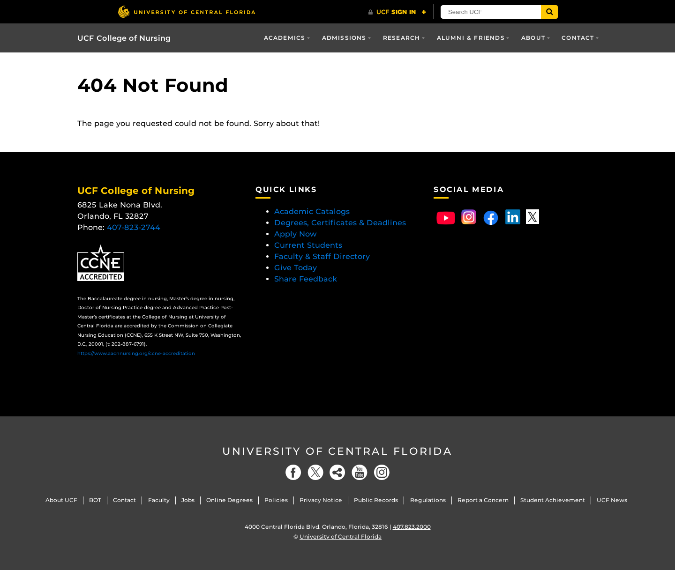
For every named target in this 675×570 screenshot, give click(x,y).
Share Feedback (305, 278)
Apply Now (295, 233)
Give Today (295, 267)
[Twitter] (315, 472)
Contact (578, 37)
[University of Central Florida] (186, 11)
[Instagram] (382, 472)
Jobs (188, 499)
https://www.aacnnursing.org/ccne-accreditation (136, 353)
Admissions (344, 37)
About (533, 37)
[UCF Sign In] (397, 12)
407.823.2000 (412, 526)
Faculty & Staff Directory (322, 256)
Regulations (428, 499)
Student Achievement (552, 499)
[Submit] (549, 12)
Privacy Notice (321, 499)
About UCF (61, 499)
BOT (95, 499)
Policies (276, 499)
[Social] (337, 472)
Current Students (308, 245)
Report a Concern (483, 499)
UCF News (612, 499)
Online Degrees (229, 499)
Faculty (159, 499)
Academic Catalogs (312, 211)
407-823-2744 (133, 227)
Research (401, 37)
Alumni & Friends (471, 37)
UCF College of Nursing (124, 38)
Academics (285, 37)
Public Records (376, 499)
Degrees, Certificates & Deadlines (341, 222)
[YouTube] (360, 472)
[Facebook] (293, 472)
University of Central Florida (337, 451)
